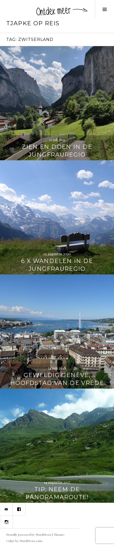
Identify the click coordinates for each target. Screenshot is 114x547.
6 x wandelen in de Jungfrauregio (57, 264)
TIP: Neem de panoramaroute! (56, 493)
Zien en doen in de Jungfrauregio (57, 150)
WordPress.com (31, 541)
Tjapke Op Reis (32, 23)
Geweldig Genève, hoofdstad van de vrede (57, 379)
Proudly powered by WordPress (28, 534)
